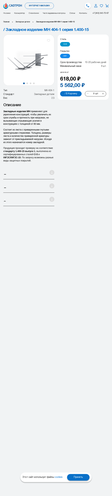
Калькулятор (19, 13)
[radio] (65, 44)
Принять (78, 477)
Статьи (72, 13)
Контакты (83, 13)
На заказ (6, 13)
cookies (59, 477)
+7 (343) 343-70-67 (101, 13)
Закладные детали (23, 22)
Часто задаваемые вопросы (54, 13)
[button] (24, 83)
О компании (34, 13)
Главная (6, 22)
